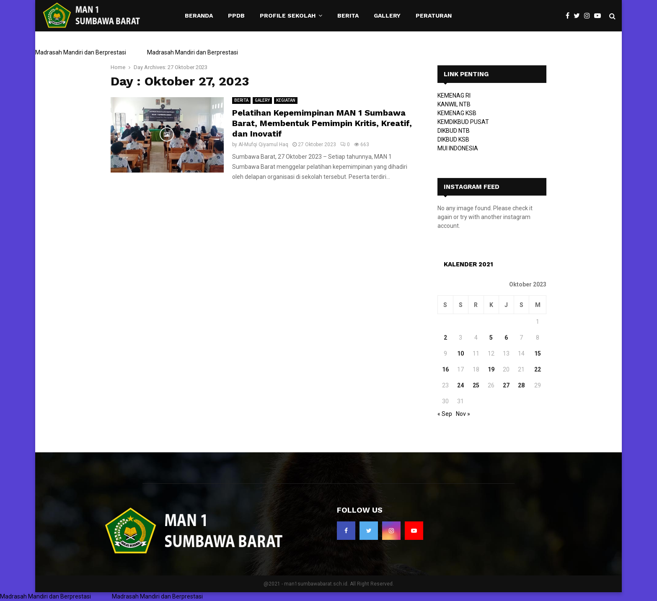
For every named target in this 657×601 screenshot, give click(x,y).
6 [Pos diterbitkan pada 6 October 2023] (506, 337)
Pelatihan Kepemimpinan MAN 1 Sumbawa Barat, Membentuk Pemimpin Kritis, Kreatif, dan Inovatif (322, 123)
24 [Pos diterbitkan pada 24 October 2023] (460, 385)
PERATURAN (434, 15)
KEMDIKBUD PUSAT (463, 122)
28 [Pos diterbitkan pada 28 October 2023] (521, 385)
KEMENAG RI (454, 95)
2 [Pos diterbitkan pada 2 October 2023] (445, 337)
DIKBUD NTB (453, 130)
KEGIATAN (285, 100)
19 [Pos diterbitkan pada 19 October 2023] (491, 369)
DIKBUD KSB (453, 139)
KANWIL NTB (454, 104)
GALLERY (387, 15)
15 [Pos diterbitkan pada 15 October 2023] (537, 353)
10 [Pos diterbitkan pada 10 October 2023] (460, 353)
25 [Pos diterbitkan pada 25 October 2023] (476, 385)
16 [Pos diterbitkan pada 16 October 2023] (445, 369)
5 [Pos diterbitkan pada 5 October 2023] (491, 337)
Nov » (463, 413)
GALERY (262, 100)
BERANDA (199, 15)
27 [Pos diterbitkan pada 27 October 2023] (506, 385)
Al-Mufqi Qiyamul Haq (263, 144)
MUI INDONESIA (457, 148)
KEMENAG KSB (456, 113)
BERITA (348, 15)
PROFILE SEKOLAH (288, 15)
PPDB (236, 15)
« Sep (444, 413)
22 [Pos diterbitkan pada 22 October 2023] (537, 369)
